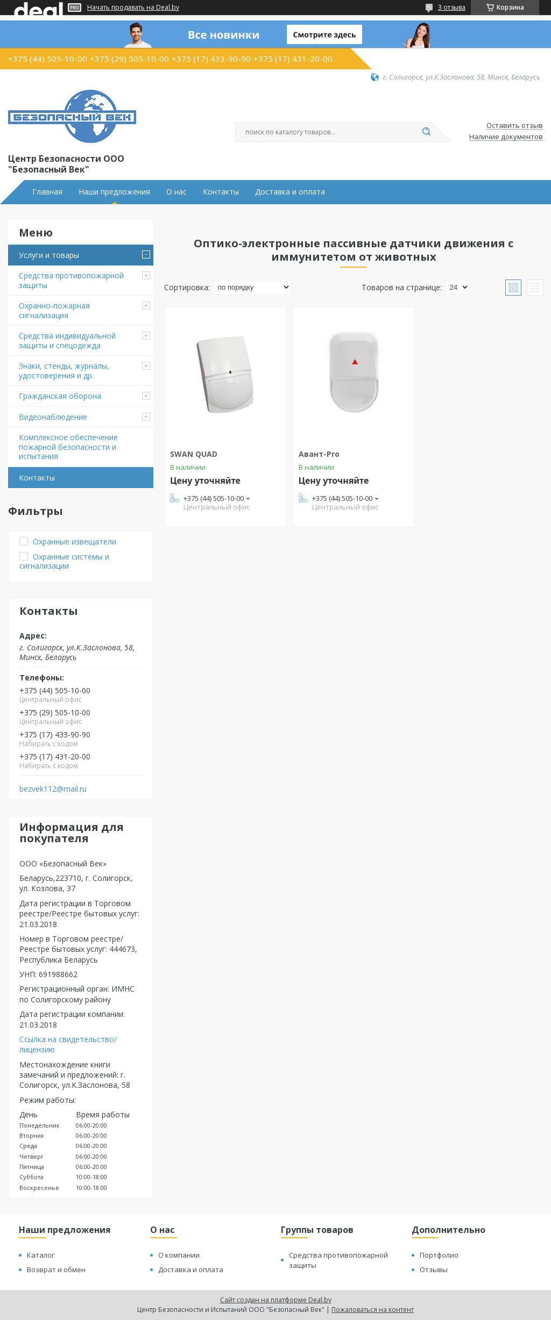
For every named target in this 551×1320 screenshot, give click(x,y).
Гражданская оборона (60, 396)
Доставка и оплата (290, 192)
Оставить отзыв (514, 126)
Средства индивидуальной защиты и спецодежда (67, 340)
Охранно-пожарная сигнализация (54, 310)
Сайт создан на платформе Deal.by (275, 1299)
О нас (176, 192)
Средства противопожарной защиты (71, 280)
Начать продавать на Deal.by (133, 7)
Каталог (40, 1255)
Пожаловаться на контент (372, 1309)
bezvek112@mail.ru (53, 789)
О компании (179, 1255)
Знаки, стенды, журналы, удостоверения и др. (64, 371)
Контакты (221, 192)
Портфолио (439, 1255)
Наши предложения (114, 192)
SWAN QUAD (193, 454)
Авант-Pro (319, 454)
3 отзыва (451, 7)
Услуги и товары (49, 255)
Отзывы (434, 1269)
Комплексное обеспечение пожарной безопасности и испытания (68, 446)
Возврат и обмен (56, 1269)
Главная (47, 192)
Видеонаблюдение (53, 417)
